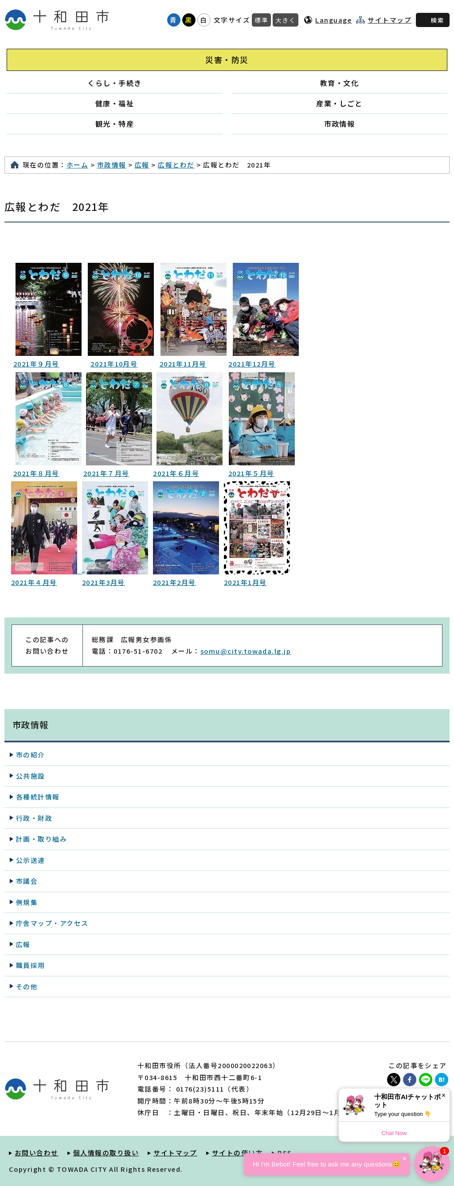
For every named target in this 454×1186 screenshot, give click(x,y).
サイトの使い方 (237, 1152)
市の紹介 (30, 754)
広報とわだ (176, 164)
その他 (27, 986)
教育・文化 (339, 83)
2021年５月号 (251, 473)
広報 (142, 164)
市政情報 (339, 123)
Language (333, 19)
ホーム (77, 164)
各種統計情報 (38, 796)
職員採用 (30, 965)
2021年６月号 (176, 473)
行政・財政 (34, 818)
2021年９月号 (36, 363)
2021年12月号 (251, 363)
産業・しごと (339, 103)
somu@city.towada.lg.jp (245, 650)
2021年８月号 (36, 473)
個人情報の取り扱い (106, 1152)
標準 (261, 20)
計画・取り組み (41, 838)
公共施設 (30, 775)
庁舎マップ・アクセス (52, 923)
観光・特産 (114, 123)
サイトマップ (389, 20)
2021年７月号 (106, 473)
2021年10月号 (113, 363)
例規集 (27, 902)
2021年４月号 (34, 582)
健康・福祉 (114, 103)
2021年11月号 (183, 363)
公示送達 (30, 860)
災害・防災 (226, 59)
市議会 (27, 881)
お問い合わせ (37, 1152)
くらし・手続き (114, 83)
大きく (285, 20)
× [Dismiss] (444, 1095)
